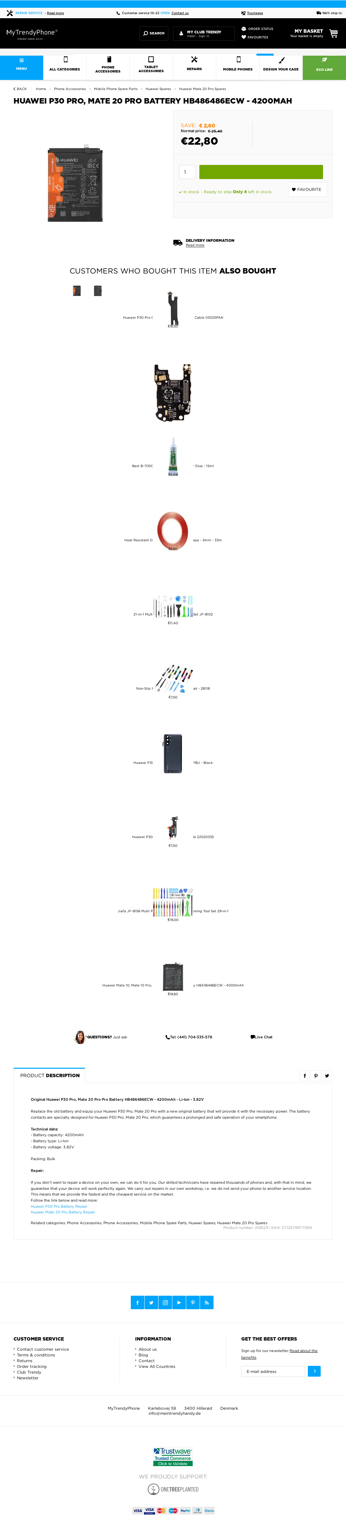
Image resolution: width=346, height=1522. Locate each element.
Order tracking (32, 1366)
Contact (147, 1360)
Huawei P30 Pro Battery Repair (59, 1206)
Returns (24, 1360)
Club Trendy (29, 1372)
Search (154, 33)
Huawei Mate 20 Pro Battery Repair (63, 1212)
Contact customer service (43, 1349)
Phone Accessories (84, 1223)
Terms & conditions (36, 1355)
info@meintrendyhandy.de (175, 1413)
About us (148, 1349)
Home (41, 89)
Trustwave (252, 13)
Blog (143, 1355)
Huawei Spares (202, 1223)
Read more (55, 13)
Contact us (180, 13)
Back (22, 89)
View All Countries (157, 1366)
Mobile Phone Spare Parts (163, 1223)
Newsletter (28, 1378)
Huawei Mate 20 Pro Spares (242, 1223)
